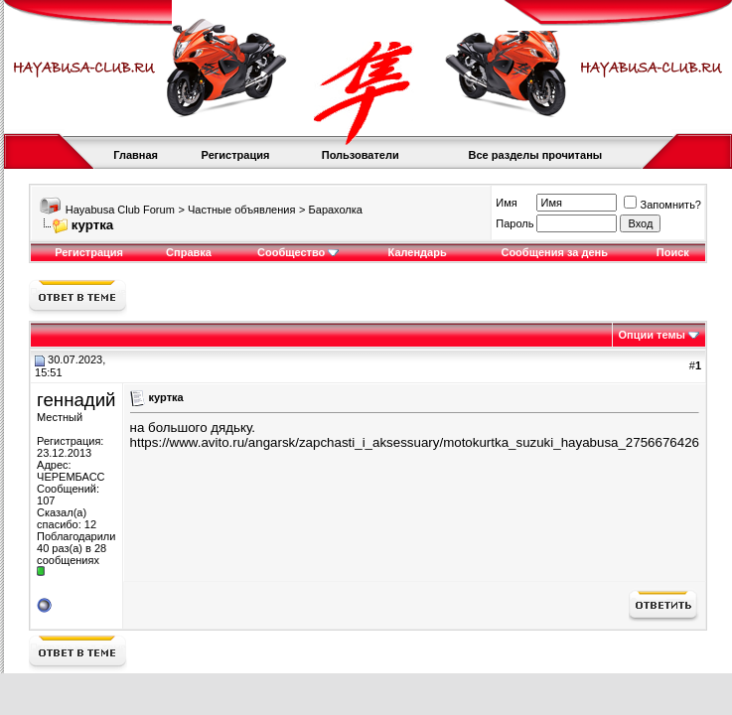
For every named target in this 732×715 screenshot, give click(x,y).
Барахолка (336, 209)
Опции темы (652, 335)
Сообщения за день (554, 252)
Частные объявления (241, 209)
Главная (135, 155)
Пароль (514, 223)
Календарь (417, 252)
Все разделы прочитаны (535, 155)
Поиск (673, 252)
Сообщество (298, 252)
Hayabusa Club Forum (120, 209)
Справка (189, 252)
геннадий (76, 399)
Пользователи (360, 155)
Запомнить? (662, 205)
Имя (506, 203)
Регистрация (236, 155)
